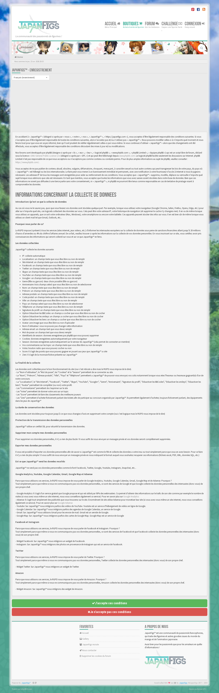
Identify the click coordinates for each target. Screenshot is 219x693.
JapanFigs (183, 683)
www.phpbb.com (127, 155)
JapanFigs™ (26, 683)
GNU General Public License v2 (45, 155)
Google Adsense (65, 502)
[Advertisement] (109, 106)
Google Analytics (131, 496)
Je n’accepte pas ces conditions (109, 612)
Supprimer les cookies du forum (95, 656)
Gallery (84, 638)
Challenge (172, 23)
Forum (152, 23)
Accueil (112, 23)
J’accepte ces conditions (109, 603)
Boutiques (132, 23)
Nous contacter (88, 650)
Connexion (195, 23)
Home (20, 57)
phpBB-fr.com (26, 689)
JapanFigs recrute (89, 644)
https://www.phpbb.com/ (27, 162)
